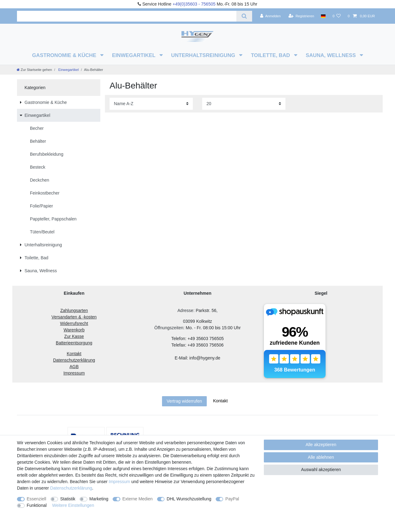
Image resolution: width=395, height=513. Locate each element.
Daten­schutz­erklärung (71, 488)
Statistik (67, 498)
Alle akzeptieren (321, 444)
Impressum (119, 481)
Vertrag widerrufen (184, 401)
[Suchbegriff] (126, 16)
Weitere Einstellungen (73, 505)
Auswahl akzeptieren (321, 469)
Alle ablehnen (321, 457)
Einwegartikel (134, 55)
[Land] (323, 16)
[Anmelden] (270, 16)
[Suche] (244, 16)
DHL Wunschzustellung (189, 498)
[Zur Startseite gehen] (34, 70)
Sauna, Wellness (331, 55)
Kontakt (220, 400)
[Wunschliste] (336, 16)
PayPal (232, 498)
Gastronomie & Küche (65, 55)
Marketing (98, 498)
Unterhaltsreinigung (204, 55)
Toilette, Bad (271, 55)
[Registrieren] (301, 16)
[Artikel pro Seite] (243, 104)
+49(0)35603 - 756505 (194, 4)
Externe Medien (138, 498)
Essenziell (36, 498)
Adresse (185, 310)
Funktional (37, 505)
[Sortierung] (151, 104)
